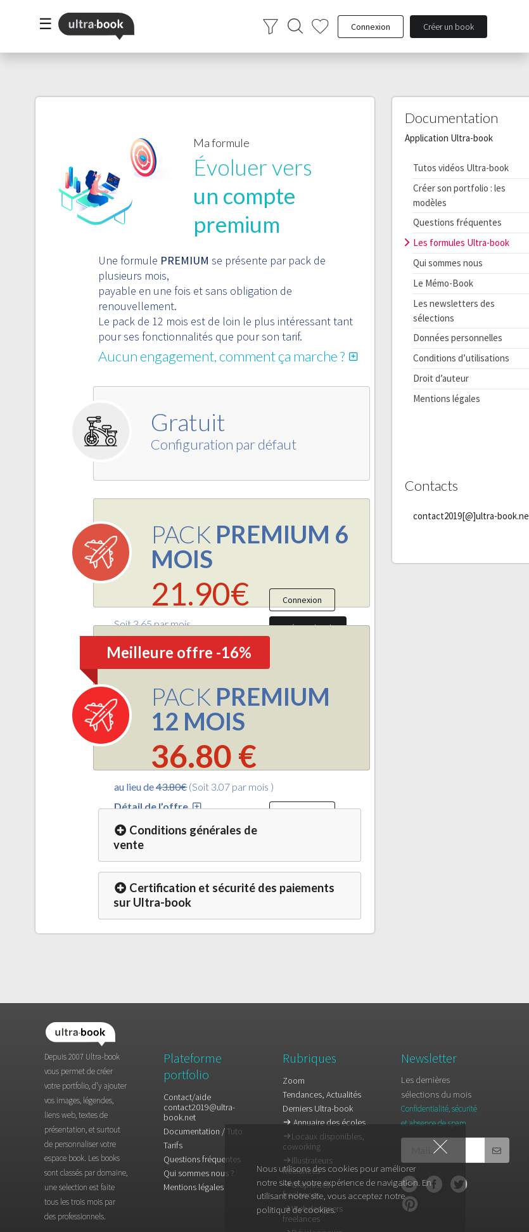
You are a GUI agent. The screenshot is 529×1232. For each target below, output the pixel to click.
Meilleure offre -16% (179, 652)
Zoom (294, 1080)
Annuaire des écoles (324, 1122)
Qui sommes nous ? (198, 1173)
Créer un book (448, 26)
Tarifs (172, 1145)
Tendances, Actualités (322, 1094)
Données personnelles (457, 338)
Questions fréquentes (457, 222)
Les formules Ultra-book (461, 243)
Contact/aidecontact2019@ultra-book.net (199, 1107)
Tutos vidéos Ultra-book (461, 168)
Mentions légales (446, 398)
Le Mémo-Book (443, 283)
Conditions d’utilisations (461, 358)
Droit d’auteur (441, 378)
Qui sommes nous (448, 263)
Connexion (302, 600)
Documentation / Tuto (203, 1131)
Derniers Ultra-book (318, 1108)
